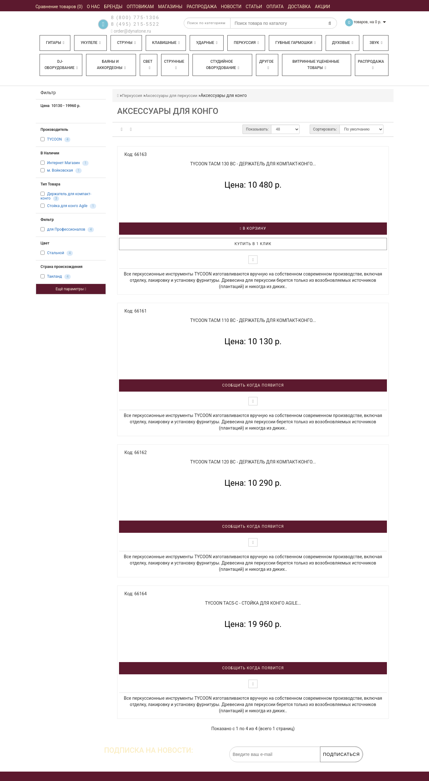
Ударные (206, 42)
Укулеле (90, 42)
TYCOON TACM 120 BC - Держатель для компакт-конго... (253, 461)
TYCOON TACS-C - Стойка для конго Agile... (253, 603)
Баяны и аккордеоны (111, 64)
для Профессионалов (66, 229)
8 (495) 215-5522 (135, 24)
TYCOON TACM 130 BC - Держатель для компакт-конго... (253, 163)
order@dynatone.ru (131, 31)
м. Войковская (60, 170)
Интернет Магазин (63, 163)
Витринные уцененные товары (315, 64)
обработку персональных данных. (332, 765)
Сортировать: (325, 129)
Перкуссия (246, 42)
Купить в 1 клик (253, 244)
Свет (148, 64)
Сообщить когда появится (253, 385)
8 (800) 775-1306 (135, 17)
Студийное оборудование (222, 64)
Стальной (55, 253)
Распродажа (371, 64)
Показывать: (257, 129)
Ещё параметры (71, 289)
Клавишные (166, 42)
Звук (376, 42)
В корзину (253, 228)
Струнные (174, 64)
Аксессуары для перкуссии (171, 95)
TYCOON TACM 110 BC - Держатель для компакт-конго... (253, 320)
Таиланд (54, 277)
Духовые (342, 42)
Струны (126, 42)
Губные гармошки (295, 42)
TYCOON (54, 139)
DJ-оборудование (61, 64)
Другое (266, 64)
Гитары (55, 42)
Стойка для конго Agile (67, 206)
